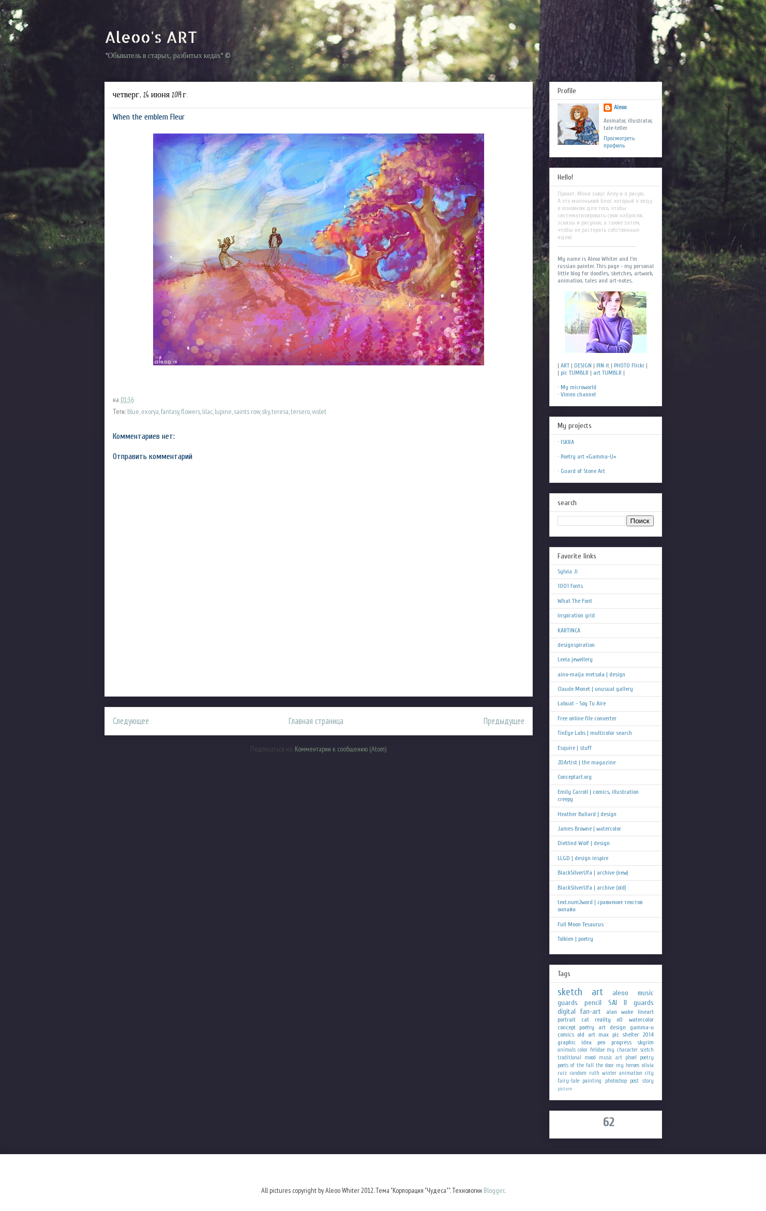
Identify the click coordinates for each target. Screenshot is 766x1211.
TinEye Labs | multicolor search (595, 732)
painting (592, 1080)
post (634, 1080)
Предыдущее (504, 721)
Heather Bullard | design (587, 814)
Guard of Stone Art (583, 471)
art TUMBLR (607, 372)
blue (133, 411)
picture (565, 1088)
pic (615, 1034)
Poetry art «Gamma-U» (588, 456)
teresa (280, 411)
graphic (567, 1042)
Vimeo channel (578, 394)
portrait (567, 1019)
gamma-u (642, 1027)
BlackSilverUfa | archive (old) (592, 887)
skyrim (645, 1042)
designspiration (576, 644)
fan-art (590, 1011)
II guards (639, 1002)
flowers (190, 411)
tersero (300, 411)
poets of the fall (576, 1065)
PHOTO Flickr (629, 365)
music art (610, 1057)
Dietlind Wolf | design (584, 843)
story (648, 1080)
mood (590, 1057)
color (583, 1049)
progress (621, 1042)
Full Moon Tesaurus (581, 924)
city (649, 1073)
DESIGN (583, 365)
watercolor (641, 1019)
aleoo (620, 992)
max (603, 1034)
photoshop (616, 1080)
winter (609, 1073)
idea (586, 1042)
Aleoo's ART (150, 37)
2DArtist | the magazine (586, 762)
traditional (569, 1057)
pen (601, 1042)
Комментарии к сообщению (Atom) (340, 749)
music (646, 992)
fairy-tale (568, 1080)
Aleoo (620, 107)
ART (565, 365)
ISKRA (567, 442)
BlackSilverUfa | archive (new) (593, 872)
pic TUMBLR (575, 372)
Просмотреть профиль (619, 142)
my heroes (627, 1065)
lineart (646, 1011)
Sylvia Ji (568, 571)
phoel (631, 1057)
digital (567, 1011)
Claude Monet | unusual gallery (595, 688)
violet (319, 411)
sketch (570, 992)
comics (566, 1034)
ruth (594, 1073)
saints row (247, 411)
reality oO (609, 1019)
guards (568, 1002)
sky (265, 411)
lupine (223, 411)
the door (605, 1065)
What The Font (575, 600)
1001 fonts (570, 585)
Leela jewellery (575, 659)
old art (586, 1034)
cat (585, 1019)
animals (567, 1049)
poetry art (592, 1027)
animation (630, 1073)
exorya (150, 411)
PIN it (602, 365)
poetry (647, 1057)
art (597, 992)
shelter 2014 (638, 1034)
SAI (612, 1002)
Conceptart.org (575, 776)
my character (622, 1049)
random (578, 1073)
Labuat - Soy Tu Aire (582, 703)
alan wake (620, 1011)
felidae (597, 1049)
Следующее (131, 721)
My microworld (578, 387)
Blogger (494, 1190)
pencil (593, 1002)
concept (567, 1027)
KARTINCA (569, 630)
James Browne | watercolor (589, 828)
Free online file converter (587, 718)
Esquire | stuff (575, 747)
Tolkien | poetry (575, 938)
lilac (207, 411)
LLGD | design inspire (583, 858)
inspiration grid (576, 615)
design (618, 1027)
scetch (647, 1049)
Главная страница (316, 721)
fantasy (170, 411)
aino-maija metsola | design (591, 674)
